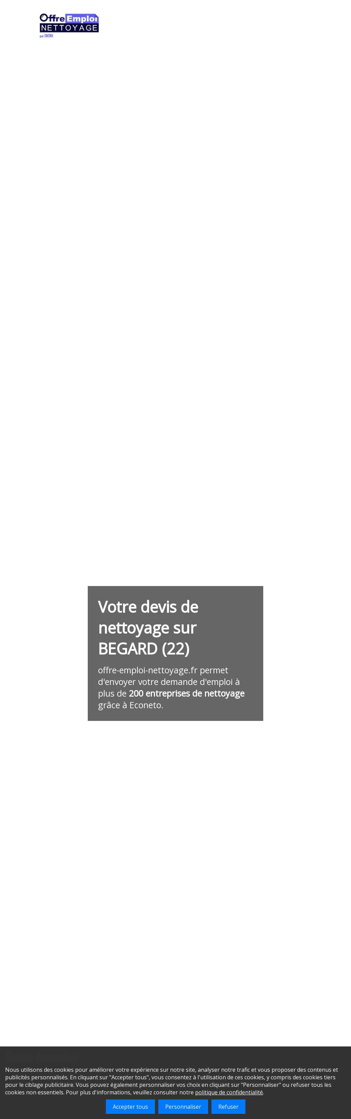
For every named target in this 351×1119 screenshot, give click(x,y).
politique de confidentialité (229, 1092)
